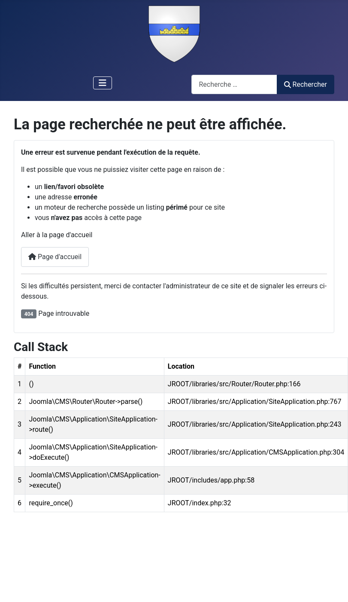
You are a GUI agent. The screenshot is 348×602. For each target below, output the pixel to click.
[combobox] (234, 84)
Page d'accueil (55, 257)
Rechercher (305, 84)
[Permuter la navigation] (102, 82)
